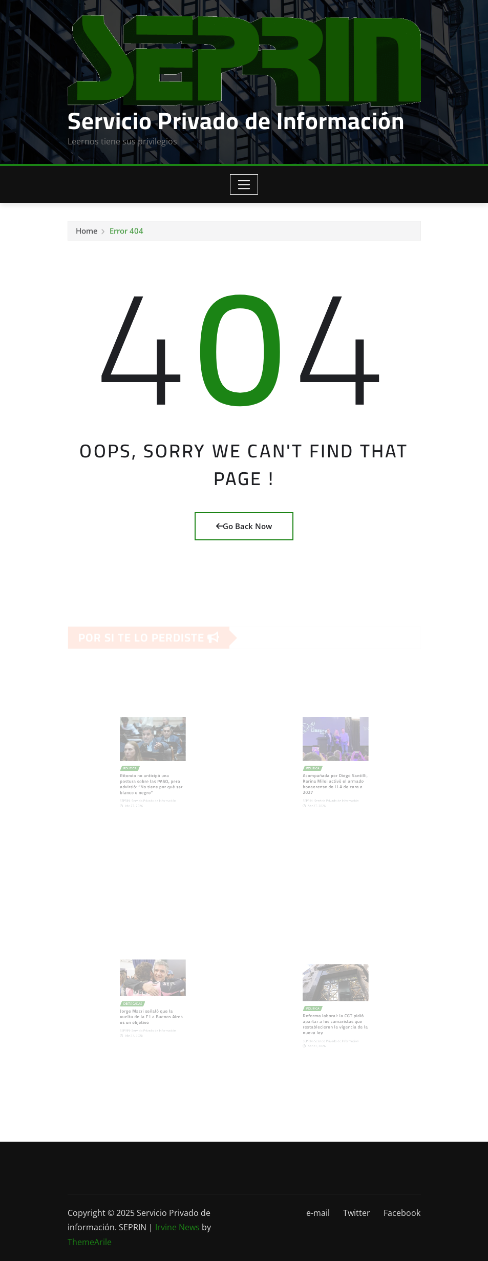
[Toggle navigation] (244, 184)
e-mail (318, 1212)
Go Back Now (244, 526)
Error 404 (126, 232)
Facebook (402, 1212)
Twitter (356, 1212)
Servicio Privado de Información (236, 120)
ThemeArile (90, 1242)
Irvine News (177, 1227)
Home (87, 232)
